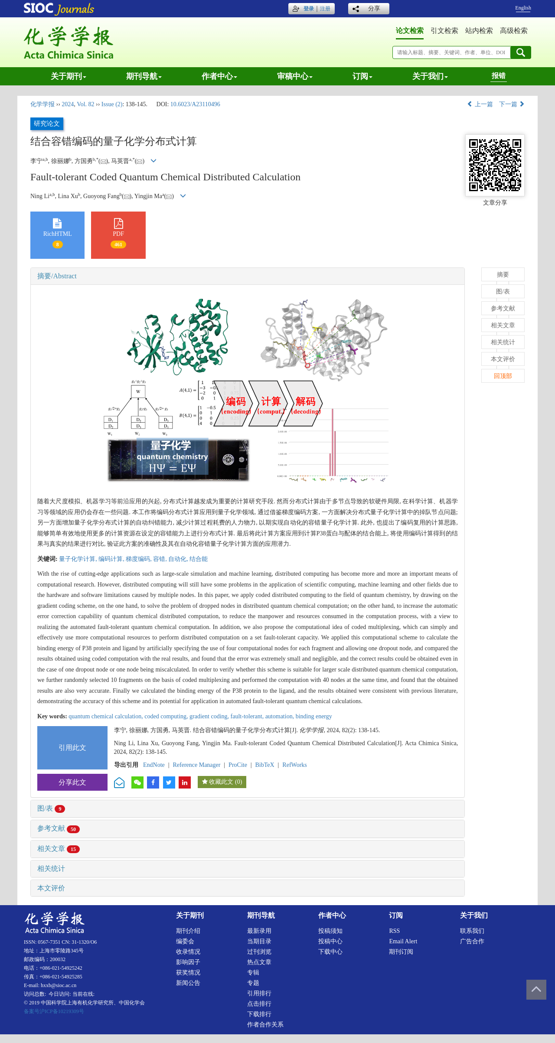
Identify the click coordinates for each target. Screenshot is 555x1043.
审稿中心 (295, 76)
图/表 (51, 808)
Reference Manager (196, 765)
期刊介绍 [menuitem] (188, 931)
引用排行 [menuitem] (259, 993)
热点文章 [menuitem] (259, 962)
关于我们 (430, 76)
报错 (499, 75)
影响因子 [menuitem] (188, 962)
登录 (309, 9)
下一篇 (512, 104)
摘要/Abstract (57, 276)
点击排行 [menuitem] (259, 1004)
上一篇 (480, 104)
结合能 (198, 559)
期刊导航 (144, 76)
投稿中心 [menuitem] (330, 941)
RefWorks (294, 765)
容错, (160, 559)
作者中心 (219, 76)
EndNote (154, 765)
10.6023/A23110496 (195, 104)
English (523, 8)
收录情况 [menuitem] (188, 951)
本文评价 (51, 888)
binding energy (314, 716)
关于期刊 (68, 76)
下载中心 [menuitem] (330, 951)
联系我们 (472, 931)
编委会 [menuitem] (185, 941)
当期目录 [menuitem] (259, 941)
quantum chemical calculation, (106, 716)
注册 (325, 9)
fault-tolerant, (248, 716)
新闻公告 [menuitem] (188, 983)
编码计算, (112, 559)
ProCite (238, 765)
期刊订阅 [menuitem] (401, 951)
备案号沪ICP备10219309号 (54, 1011)
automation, (280, 716)
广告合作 (472, 941)
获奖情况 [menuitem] (188, 972)
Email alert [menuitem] (403, 941)
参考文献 (58, 828)
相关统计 (51, 868)
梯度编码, (139, 559)
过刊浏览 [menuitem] (259, 951)
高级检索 (514, 30)
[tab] (247, 276)
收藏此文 (221, 782)
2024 (68, 104)
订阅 (362, 76)
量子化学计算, (78, 559)
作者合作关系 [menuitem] (265, 1024)
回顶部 (503, 376)
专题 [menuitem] (253, 983)
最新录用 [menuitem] (259, 931)
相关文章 (58, 848)
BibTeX (264, 765)
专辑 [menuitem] (253, 972)
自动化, (178, 559)
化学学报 (42, 104)
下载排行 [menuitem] (259, 1014)
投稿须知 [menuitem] (330, 931)
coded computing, (166, 716)
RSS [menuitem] (394, 931)
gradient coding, (209, 716)
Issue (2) (112, 104)
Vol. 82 (85, 104)
